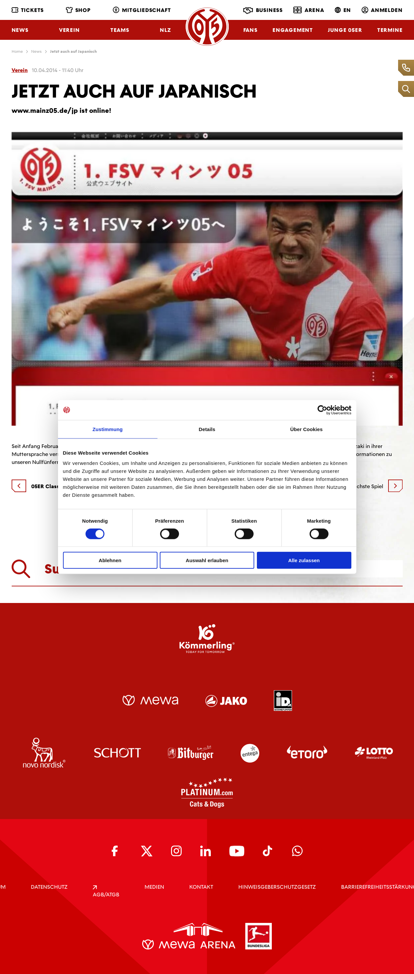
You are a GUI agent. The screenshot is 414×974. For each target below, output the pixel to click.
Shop (78, 10)
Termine (390, 30)
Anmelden (382, 10)
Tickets (28, 10)
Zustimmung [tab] (107, 429)
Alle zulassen (304, 560)
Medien (154, 886)
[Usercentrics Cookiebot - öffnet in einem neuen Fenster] (322, 410)
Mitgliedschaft (142, 10)
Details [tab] (207, 429)
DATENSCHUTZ (49, 886)
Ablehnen (110, 560)
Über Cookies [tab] (306, 429)
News (20, 30)
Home (17, 51)
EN (343, 10)
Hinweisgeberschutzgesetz (277, 886)
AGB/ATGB (106, 891)
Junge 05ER (345, 30)
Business (263, 11)
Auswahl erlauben (207, 560)
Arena (308, 10)
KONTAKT (201, 886)
